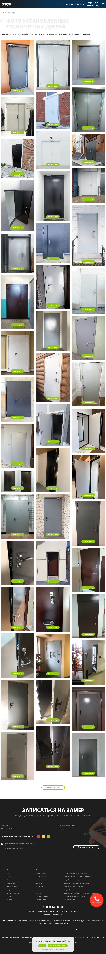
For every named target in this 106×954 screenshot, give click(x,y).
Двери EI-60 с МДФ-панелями (73, 886)
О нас (8, 873)
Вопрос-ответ (11, 880)
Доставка (39, 883)
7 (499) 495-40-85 (92, 3)
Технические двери (70, 900)
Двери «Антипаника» (71, 890)
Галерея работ (11, 883)
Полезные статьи (41, 900)
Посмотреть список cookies (57, 945)
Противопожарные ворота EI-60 (74, 896)
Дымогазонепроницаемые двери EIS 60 (76, 883)
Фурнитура (39, 893)
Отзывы (9, 876)
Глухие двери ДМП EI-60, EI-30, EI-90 (75, 873)
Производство (40, 880)
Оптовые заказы (41, 876)
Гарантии (39, 890)
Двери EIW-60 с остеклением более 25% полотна (79, 893)
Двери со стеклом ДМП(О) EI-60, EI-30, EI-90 (77, 876)
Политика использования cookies (53, 949)
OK (42, 945)
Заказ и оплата (41, 873)
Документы (10, 890)
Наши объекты (12, 886)
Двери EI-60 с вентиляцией (72, 880)
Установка (39, 886)
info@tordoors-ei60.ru (75, 4)
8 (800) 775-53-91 (92, 5)
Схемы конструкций (13, 893)
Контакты (10, 900)
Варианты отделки (42, 896)
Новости (9, 896)
